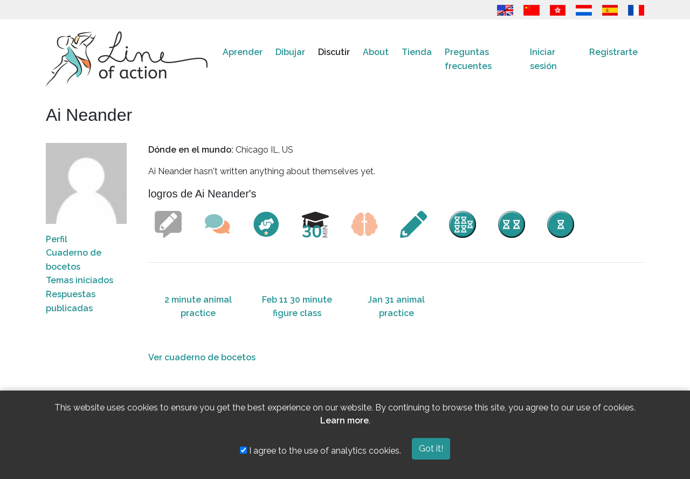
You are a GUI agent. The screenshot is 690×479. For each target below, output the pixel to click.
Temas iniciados (79, 280)
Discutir (334, 52)
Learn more (344, 420)
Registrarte (613, 52)
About (376, 52)
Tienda (417, 52)
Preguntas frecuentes (468, 59)
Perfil (56, 239)
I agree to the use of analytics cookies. (320, 451)
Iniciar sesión (543, 59)
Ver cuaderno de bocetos (202, 357)
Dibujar (290, 52)
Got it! (431, 448)
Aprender (243, 52)
